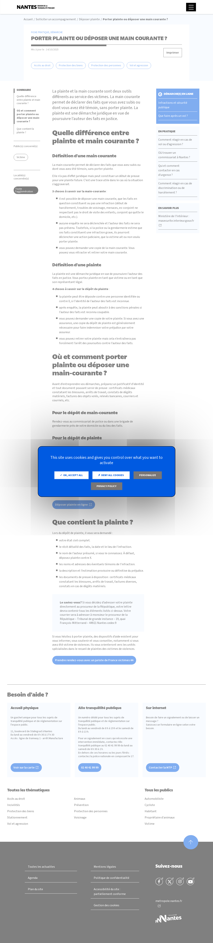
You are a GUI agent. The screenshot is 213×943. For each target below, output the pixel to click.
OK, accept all (71, 475)
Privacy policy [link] (106, 486)
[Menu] (191, 7)
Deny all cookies (111, 475)
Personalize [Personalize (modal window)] (147, 475)
